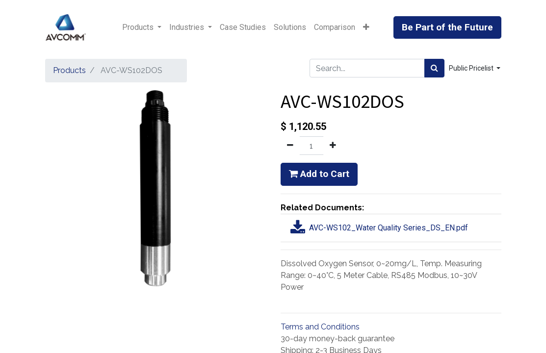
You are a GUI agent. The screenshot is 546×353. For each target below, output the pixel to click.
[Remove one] (290, 145)
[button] (366, 27)
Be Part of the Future (447, 27)
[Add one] (332, 145)
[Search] (434, 68)
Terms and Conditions (320, 326)
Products (69, 70)
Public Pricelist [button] (472, 68)
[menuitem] (243, 27)
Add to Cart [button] (319, 173)
